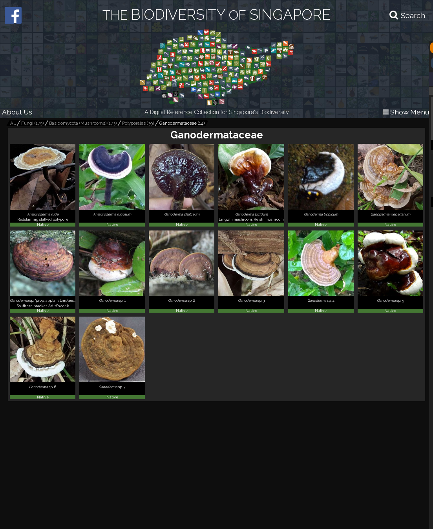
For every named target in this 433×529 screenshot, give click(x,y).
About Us (17, 112)
